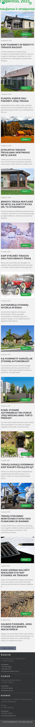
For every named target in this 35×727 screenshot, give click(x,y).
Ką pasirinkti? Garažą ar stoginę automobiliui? (16, 360)
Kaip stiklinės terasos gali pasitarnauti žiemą (16, 257)
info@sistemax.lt (7, 690)
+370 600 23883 (7, 688)
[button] (8, 648)
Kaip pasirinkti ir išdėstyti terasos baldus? (17, 46)
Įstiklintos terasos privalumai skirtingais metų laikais (15, 152)
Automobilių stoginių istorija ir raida (14, 306)
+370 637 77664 (7, 713)
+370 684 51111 (6, 669)
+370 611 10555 (6, 667)
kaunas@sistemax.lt (8, 716)
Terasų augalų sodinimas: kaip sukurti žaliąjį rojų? (17, 466)
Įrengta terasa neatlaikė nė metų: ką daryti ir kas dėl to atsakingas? (17, 204)
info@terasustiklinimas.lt (10, 671)
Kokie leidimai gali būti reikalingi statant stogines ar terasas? (15, 572)
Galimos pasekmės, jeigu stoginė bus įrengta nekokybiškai (16, 626)
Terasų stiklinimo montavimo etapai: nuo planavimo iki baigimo (16, 518)
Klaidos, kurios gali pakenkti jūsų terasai (15, 100)
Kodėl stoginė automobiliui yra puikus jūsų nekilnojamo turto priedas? (16, 414)
